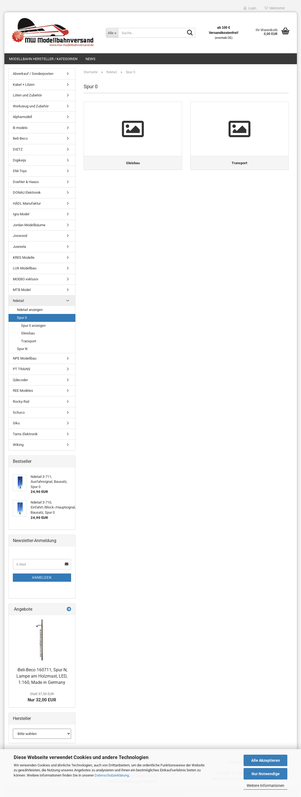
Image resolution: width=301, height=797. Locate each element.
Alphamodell (22, 117)
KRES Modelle (23, 257)
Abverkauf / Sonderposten (33, 74)
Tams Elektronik (25, 434)
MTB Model (22, 290)
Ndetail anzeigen (30, 310)
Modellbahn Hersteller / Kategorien (43, 59)
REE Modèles (23, 391)
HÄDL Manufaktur (27, 203)
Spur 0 (22, 318)
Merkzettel (275, 8)
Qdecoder (20, 380)
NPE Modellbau (24, 358)
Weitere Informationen (265, 785)
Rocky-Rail (21, 401)
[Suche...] (112, 33)
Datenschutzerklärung (112, 775)
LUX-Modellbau (24, 268)
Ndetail (18, 301)
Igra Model (21, 214)
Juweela (19, 247)
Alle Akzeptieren (265, 760)
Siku (16, 423)
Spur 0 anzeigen (33, 325)
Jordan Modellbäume (29, 225)
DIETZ (18, 149)
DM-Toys (20, 171)
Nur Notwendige (266, 774)
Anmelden (42, 578)
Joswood (20, 236)
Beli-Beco (20, 138)
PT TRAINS (21, 369)
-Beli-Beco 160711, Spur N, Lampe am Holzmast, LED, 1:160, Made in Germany (41, 676)
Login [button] (250, 8)
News (90, 59)
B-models (20, 128)
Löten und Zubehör (27, 95)
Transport (28, 341)
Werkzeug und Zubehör (31, 106)
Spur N (22, 349)
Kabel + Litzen (23, 85)
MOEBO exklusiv (25, 279)
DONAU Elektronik (27, 192)
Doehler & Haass (26, 182)
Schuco (19, 412)
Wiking (18, 445)
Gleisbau (28, 333)
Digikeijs (19, 160)
